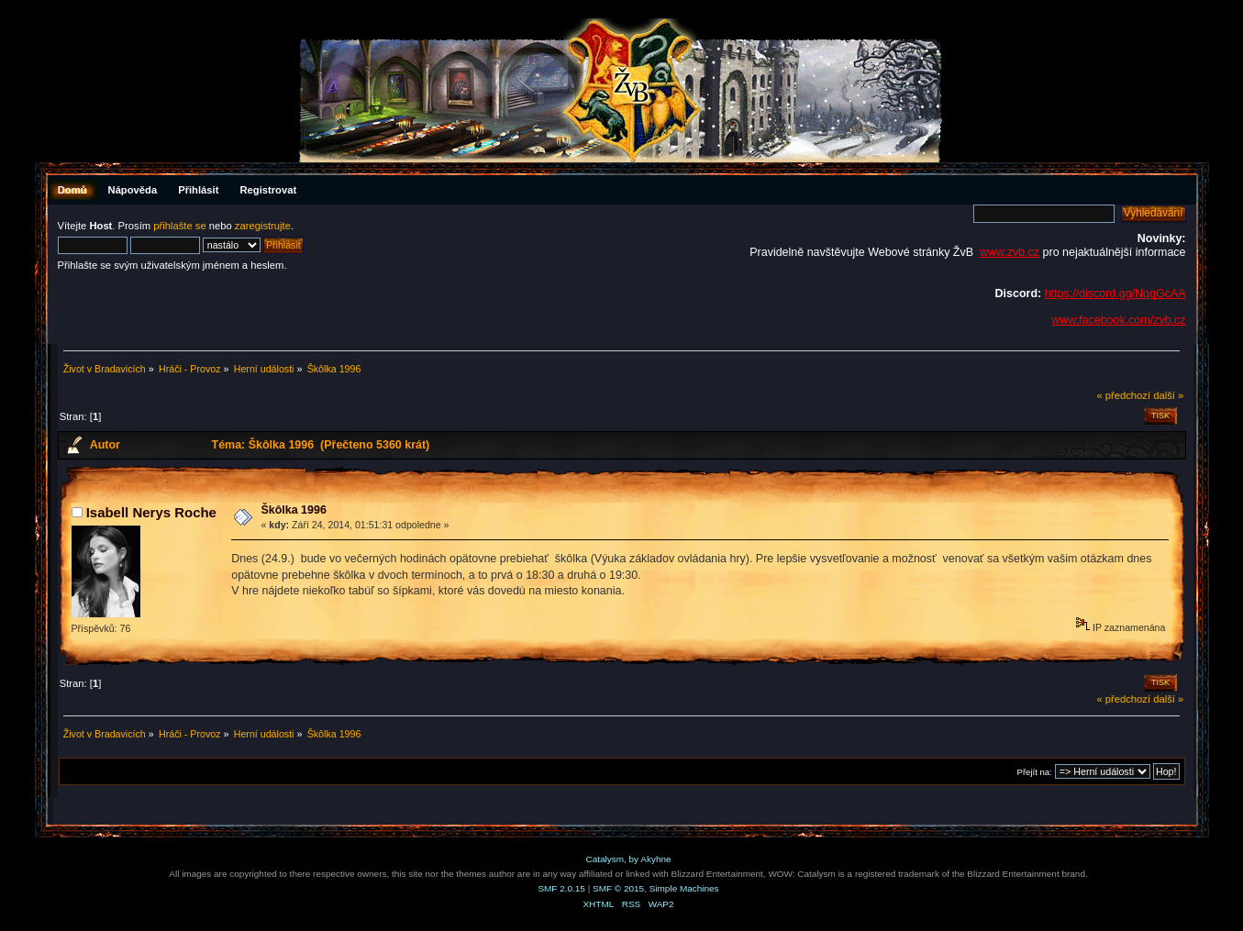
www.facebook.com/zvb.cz (1118, 320)
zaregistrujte (263, 225)
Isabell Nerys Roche (151, 512)
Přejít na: (1034, 772)
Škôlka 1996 (293, 510)
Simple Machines (684, 888)
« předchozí (1123, 395)
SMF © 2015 (618, 888)
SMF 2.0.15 (561, 888)
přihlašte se (179, 225)
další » (1168, 395)
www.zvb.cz (1009, 252)
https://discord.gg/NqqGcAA (1115, 293)
